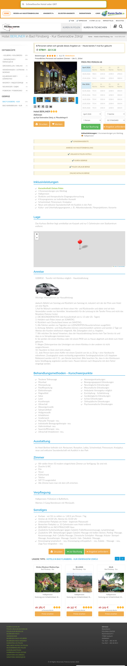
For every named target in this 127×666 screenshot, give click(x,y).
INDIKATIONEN (85, 13)
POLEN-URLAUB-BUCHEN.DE (17, 629)
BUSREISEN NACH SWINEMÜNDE (13, 635)
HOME (6, 13)
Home (90, 37)
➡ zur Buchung (90, 126)
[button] (79, 244)
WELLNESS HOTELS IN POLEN (17, 645)
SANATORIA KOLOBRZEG (15, 655)
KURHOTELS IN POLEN (15, 643)
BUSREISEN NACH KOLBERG (17, 638)
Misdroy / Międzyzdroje (15, 82)
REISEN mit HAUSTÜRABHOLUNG (26, 13)
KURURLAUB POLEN (14, 650)
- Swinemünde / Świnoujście (15, 60)
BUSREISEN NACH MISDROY (17, 641)
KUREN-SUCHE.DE (13, 627)
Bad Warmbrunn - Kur (15, 105)
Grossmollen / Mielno (15, 66)
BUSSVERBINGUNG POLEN (16, 648)
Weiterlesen (70, 56)
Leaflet (115, 266)
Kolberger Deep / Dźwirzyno (15, 77)
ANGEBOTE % (48, 13)
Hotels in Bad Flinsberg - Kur (103, 37)
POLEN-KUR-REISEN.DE (15, 631)
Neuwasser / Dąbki (15, 86)
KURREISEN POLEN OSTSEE (16, 652)
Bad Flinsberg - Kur (15, 101)
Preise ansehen (48, 614)
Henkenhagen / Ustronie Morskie (15, 71)
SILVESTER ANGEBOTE (66, 13)
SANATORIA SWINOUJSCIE (16, 657)
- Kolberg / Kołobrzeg (15, 55)
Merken (57, 124)
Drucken (41, 124)
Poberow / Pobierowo (15, 90)
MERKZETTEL (108, 21)
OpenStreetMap (121, 266)
